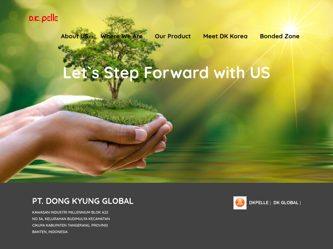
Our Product (173, 36)
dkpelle (258, 202)
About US (74, 36)
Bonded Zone (280, 36)
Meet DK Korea (225, 36)
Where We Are (121, 36)
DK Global (286, 202)
